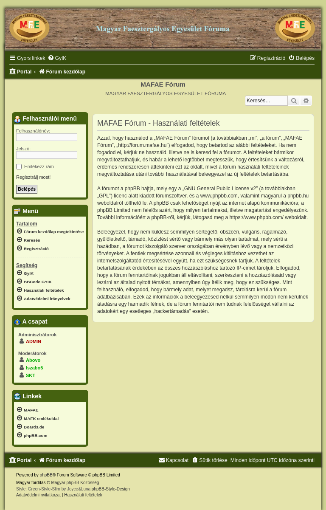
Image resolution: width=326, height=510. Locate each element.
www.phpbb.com (219, 196)
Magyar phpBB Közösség (75, 482)
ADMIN (33, 341)
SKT (30, 375)
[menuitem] (57, 58)
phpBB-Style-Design (111, 489)
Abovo (33, 360)
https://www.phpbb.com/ (257, 217)
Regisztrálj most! (33, 177)
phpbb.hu (298, 196)
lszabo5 (34, 367)
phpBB (46, 475)
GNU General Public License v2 (220, 189)
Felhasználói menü (45, 118)
